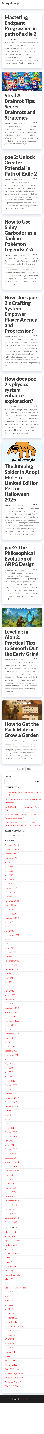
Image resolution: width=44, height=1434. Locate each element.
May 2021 (9, 986)
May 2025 (9, 875)
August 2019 (10, 1038)
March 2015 (10, 1145)
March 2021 (10, 995)
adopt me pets (11, 1232)
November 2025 (12, 849)
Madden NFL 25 (12, 1317)
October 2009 (11, 1222)
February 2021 (11, 999)
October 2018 (11, 1050)
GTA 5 (7, 1296)
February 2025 (11, 888)
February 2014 (11, 1188)
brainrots (9, 1249)
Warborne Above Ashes (15, 1382)
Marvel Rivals (11, 1322)
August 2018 (10, 1059)
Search (8, 776)
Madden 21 (9, 1309)
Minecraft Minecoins (14, 1326)
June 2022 (9, 939)
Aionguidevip (10, 3)
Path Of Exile (10, 1360)
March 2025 (10, 883)
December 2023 (12, 918)
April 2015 (9, 1140)
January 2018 (10, 1089)
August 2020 (10, 1025)
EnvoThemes (26, 1399)
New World (10, 1352)
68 (23, 768)
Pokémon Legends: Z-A (14, 1373)
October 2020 (11, 1016)
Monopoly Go (10, 1335)
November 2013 (12, 1200)
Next (29, 768)
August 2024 (10, 905)
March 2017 (10, 1128)
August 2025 (10, 862)
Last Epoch (9, 1305)
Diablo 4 (8, 1262)
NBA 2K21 (9, 1339)
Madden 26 (9, 1313)
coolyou (23, 40)
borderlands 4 (11, 1245)
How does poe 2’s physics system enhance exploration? (20, 390)
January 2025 (10, 892)
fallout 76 (9, 1279)
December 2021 (12, 956)
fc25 (6, 1283)
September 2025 (12, 858)
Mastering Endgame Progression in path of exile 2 (21, 25)
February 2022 (11, 952)
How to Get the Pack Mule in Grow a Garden (22, 729)
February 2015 (11, 1149)
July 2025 (9, 866)
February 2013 (11, 1209)
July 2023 (9, 922)
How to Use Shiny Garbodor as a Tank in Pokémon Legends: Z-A (20, 236)
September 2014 (12, 1170)
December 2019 (12, 1033)
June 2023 (9, 926)
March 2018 (10, 1080)
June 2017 (9, 1119)
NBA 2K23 (9, 1347)
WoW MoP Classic (13, 1386)
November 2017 (12, 1098)
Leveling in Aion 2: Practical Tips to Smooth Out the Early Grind (21, 643)
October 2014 (11, 1166)
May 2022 (9, 943)
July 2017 (9, 1115)
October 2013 (11, 1205)
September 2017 (12, 1106)
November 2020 (12, 1012)
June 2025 (9, 871)
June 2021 (9, 982)
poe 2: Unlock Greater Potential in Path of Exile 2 (21, 165)
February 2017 (11, 1132)
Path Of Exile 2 (11, 1365)
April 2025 (9, 879)
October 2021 (11, 965)
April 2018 (9, 1076)
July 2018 (9, 1063)
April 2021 (9, 991)
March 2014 (10, 1183)
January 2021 (10, 1003)
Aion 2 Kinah (10, 1236)
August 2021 (10, 973)
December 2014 (12, 1158)
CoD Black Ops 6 (12, 1253)
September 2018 (12, 1055)
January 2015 (10, 1153)
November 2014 (12, 1162)
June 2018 (9, 1068)
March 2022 (10, 948)
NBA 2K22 (9, 1343)
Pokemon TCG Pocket (14, 1377)
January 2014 (10, 1192)
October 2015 (11, 1136)
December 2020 (12, 1008)
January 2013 (10, 1213)
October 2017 (11, 1102)
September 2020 (12, 1021)
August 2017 (10, 1110)
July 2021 (9, 978)
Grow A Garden (11, 1292)
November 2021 (12, 960)
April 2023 (9, 931)
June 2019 (9, 1042)
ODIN (7, 1356)
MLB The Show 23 (12, 1330)
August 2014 (10, 1175)
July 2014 (9, 1179)
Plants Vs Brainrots (13, 1369)
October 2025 (11, 853)
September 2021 (12, 969)
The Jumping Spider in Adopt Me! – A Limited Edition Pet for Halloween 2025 (22, 483)
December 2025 (12, 845)
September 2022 (12, 935)
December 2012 (12, 1218)
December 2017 (12, 1093)
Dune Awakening (12, 1266)
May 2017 (9, 1123)
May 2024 (9, 909)
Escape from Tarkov (13, 1275)
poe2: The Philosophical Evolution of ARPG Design (20, 555)
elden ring (9, 1270)
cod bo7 (8, 1257)
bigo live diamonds (13, 1240)
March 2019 (10, 1046)
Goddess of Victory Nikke (16, 1287)
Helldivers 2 (10, 1300)
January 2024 (10, 913)
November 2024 (12, 901)
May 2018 (9, 1072)
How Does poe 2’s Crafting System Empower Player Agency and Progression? (21, 314)
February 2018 (11, 1085)
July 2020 (9, 1029)
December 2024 (12, 896)
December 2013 (12, 1196)
